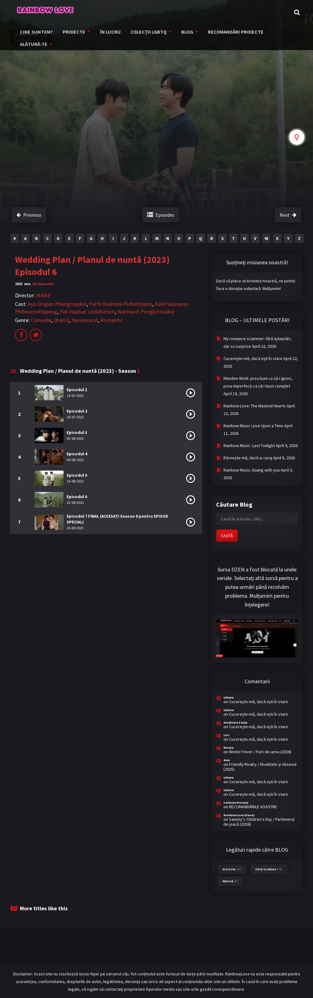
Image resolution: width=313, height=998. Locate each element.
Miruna (228, 748)
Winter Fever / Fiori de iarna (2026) (260, 751)
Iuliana (228, 697)
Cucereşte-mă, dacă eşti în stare (252, 358)
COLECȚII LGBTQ (142, 33)
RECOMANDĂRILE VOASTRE (253, 806)
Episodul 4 (77, 454)
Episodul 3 (77, 432)
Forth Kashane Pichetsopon (120, 303)
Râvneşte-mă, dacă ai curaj (247, 457)
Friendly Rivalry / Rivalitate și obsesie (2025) (260, 766)
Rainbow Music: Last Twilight (249, 445)
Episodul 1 (77, 389)
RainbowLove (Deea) (238, 815)
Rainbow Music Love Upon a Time (253, 425)
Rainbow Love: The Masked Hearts (254, 406)
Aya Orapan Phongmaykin (57, 303)
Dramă (61, 320)
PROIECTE (71, 33)
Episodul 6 (77, 496)
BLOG (180, 33)
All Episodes (43, 283)
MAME (43, 295)
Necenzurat (85, 320)
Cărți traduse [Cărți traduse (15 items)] (268, 869)
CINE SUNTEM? (36, 33)
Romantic (111, 320)
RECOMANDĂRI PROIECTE (226, 33)
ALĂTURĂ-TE (275, 33)
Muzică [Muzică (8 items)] (230, 881)
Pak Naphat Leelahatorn (87, 311)
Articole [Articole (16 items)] (232, 869)
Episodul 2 (77, 411)
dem (226, 760)
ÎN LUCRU (106, 33)
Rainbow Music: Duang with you (251, 470)
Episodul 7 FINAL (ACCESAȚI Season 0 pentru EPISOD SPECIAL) (117, 519)
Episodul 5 (77, 475)
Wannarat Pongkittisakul (145, 311)
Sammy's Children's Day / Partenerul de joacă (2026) (258, 821)
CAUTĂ (227, 535)
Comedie (41, 320)
